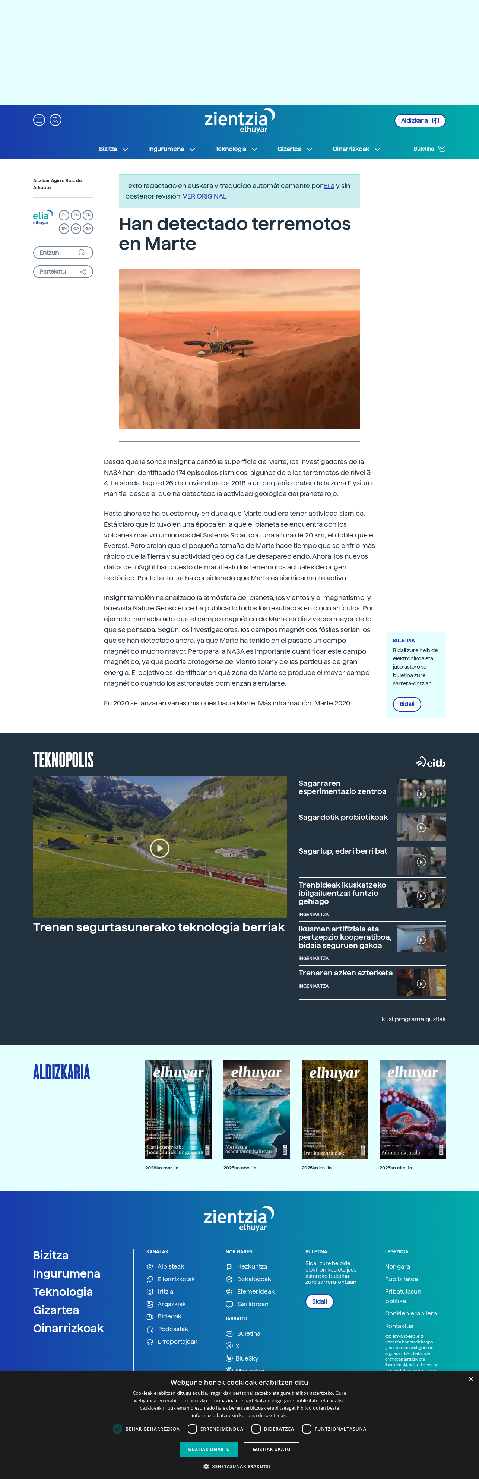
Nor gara (397, 1266)
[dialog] (239, 1425)
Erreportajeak (171, 1342)
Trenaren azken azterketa (346, 972)
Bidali (407, 704)
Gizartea (56, 1310)
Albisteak (165, 1267)
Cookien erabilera (411, 1313)
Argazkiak (166, 1304)
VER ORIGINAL (205, 196)
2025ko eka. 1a (396, 1168)
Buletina (430, 148)
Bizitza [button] (114, 149)
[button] (39, 119)
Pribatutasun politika (403, 1296)
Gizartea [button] (295, 149)
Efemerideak (250, 1292)
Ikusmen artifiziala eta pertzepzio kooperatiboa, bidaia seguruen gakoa (345, 937)
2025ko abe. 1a (239, 1168)
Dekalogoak (248, 1279)
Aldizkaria (420, 120)
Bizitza (51, 1255)
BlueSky (242, 1358)
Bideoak (163, 1317)
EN (64, 228)
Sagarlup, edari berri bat (343, 851)
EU (64, 215)
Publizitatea (401, 1279)
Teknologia (63, 1291)
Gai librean (247, 1304)
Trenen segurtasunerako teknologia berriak (159, 927)
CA (76, 228)
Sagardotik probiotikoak (343, 817)
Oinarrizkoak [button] (357, 149)
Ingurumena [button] (172, 149)
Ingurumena (67, 1273)
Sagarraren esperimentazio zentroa (343, 787)
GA (88, 228)
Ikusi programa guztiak (413, 1019)
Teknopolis (63, 758)
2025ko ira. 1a (317, 1168)
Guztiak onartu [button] (209, 1449)
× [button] (470, 1379)
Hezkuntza (246, 1267)
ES (76, 215)
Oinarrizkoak (68, 1328)
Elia (329, 186)
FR (88, 215)
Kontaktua (399, 1326)
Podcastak (167, 1329)
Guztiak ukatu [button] (272, 1449)
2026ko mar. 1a (161, 1168)
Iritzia (159, 1292)
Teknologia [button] (236, 149)
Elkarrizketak (170, 1279)
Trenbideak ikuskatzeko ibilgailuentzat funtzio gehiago (342, 893)
